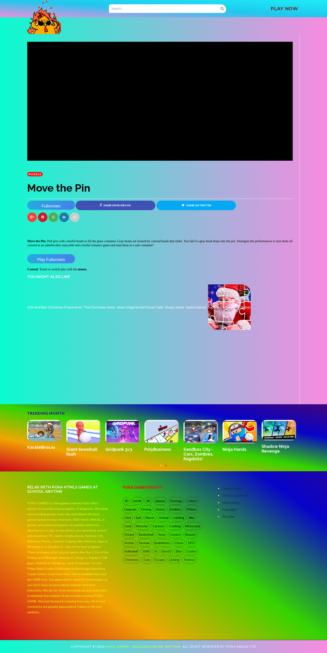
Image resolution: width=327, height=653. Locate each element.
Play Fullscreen (51, 259)
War (191, 518)
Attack (129, 534)
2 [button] (166, 468)
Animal (163, 518)
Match (149, 518)
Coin (147, 560)
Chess (178, 543)
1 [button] (161, 468)
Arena (160, 509)
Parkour (189, 560)
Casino (191, 551)
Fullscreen (51, 206)
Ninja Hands (234, 449)
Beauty (190, 534)
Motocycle (192, 526)
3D (126, 501)
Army (162, 534)
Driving (146, 509)
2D (148, 501)
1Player (191, 509)
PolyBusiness (157, 449)
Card (127, 526)
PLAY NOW (284, 8)
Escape (160, 560)
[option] (46, 435)
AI (156, 551)
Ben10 (166, 551)
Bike (179, 551)
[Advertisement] (61, 391)
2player (160, 501)
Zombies (175, 509)
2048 (146, 551)
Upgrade (130, 509)
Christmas (131, 560)
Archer (129, 543)
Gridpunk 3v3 (118, 449)
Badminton (162, 543)
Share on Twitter (196, 205)
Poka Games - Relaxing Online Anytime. (144, 646)
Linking (174, 560)
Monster (142, 526)
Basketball (146, 534)
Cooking (175, 526)
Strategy (176, 501)
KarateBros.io (41, 447)
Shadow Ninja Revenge (275, 448)
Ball (138, 518)
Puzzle (35, 174)
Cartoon (158, 526)
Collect (192, 501)
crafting (178, 518)
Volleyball (131, 551)
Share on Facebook (115, 205)
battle (137, 501)
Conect (175, 534)
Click (127, 518)
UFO (191, 543)
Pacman (144, 543)
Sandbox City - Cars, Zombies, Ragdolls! (198, 454)
